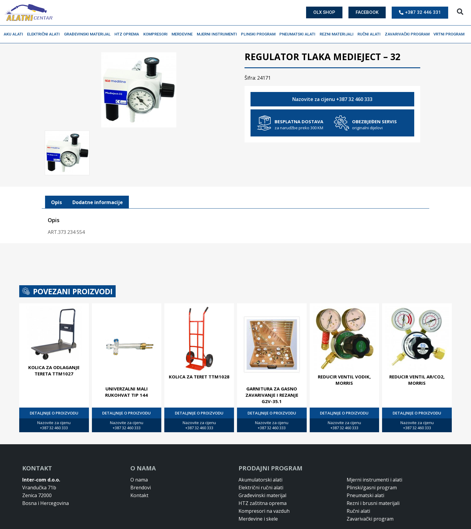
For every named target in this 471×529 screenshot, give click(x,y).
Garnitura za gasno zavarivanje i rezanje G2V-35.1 (271, 368)
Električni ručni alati (261, 461)
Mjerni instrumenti (218, 34)
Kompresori (157, 34)
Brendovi (140, 461)
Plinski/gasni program (372, 461)
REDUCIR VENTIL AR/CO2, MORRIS (417, 353)
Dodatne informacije (97, 176)
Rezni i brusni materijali (373, 477)
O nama (139, 453)
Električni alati (45, 34)
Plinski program (259, 34)
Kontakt (139, 469)
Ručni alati (370, 34)
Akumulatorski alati (260, 453)
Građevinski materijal (89, 34)
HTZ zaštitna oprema (263, 477)
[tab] (56, 176)
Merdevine (184, 34)
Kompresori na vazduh (264, 485)
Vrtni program (450, 34)
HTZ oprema (128, 34)
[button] (460, 12)
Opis (56, 176)
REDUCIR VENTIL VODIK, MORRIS (344, 353)
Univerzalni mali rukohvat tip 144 (126, 365)
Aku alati (15, 34)
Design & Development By (410, 523)
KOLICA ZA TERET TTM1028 (199, 350)
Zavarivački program (409, 34)
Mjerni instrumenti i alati (374, 453)
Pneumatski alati (298, 34)
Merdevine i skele (258, 492)
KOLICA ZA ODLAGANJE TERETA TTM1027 (54, 344)
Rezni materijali (338, 34)
